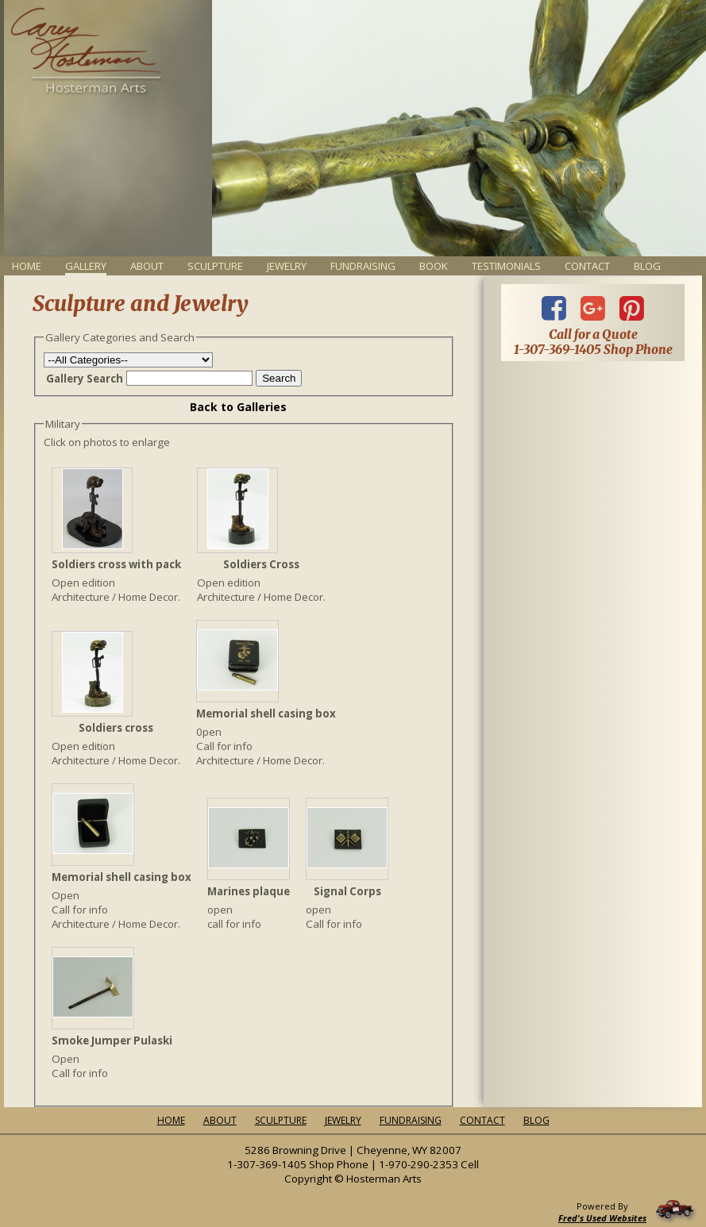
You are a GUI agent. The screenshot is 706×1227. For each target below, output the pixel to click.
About (147, 266)
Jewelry (287, 266)
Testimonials (506, 266)
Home (26, 266)
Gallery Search (84, 378)
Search (278, 378)
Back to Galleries (238, 406)
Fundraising (362, 266)
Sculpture (215, 266)
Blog (647, 266)
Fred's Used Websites (602, 1218)
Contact (587, 266)
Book (433, 266)
